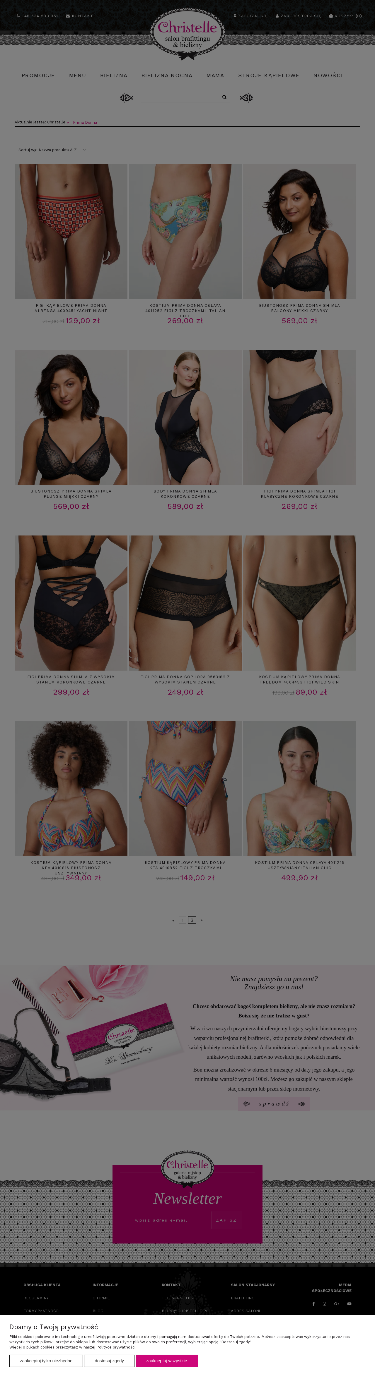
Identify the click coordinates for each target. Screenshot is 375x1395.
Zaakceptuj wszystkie (166, 1360)
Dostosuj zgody (109, 1360)
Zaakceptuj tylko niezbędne (46, 1360)
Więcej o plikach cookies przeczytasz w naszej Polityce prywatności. (73, 1347)
